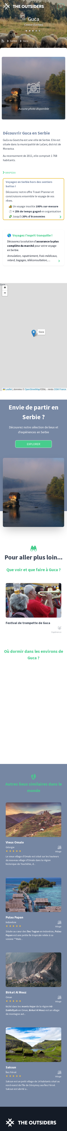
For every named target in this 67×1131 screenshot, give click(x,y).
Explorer (33, 444)
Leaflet (7, 389)
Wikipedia (9, 172)
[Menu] (60, 6)
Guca (25, 40)
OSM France (60, 389)
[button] (33, 333)
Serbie (13, 40)
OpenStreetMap (32, 389)
